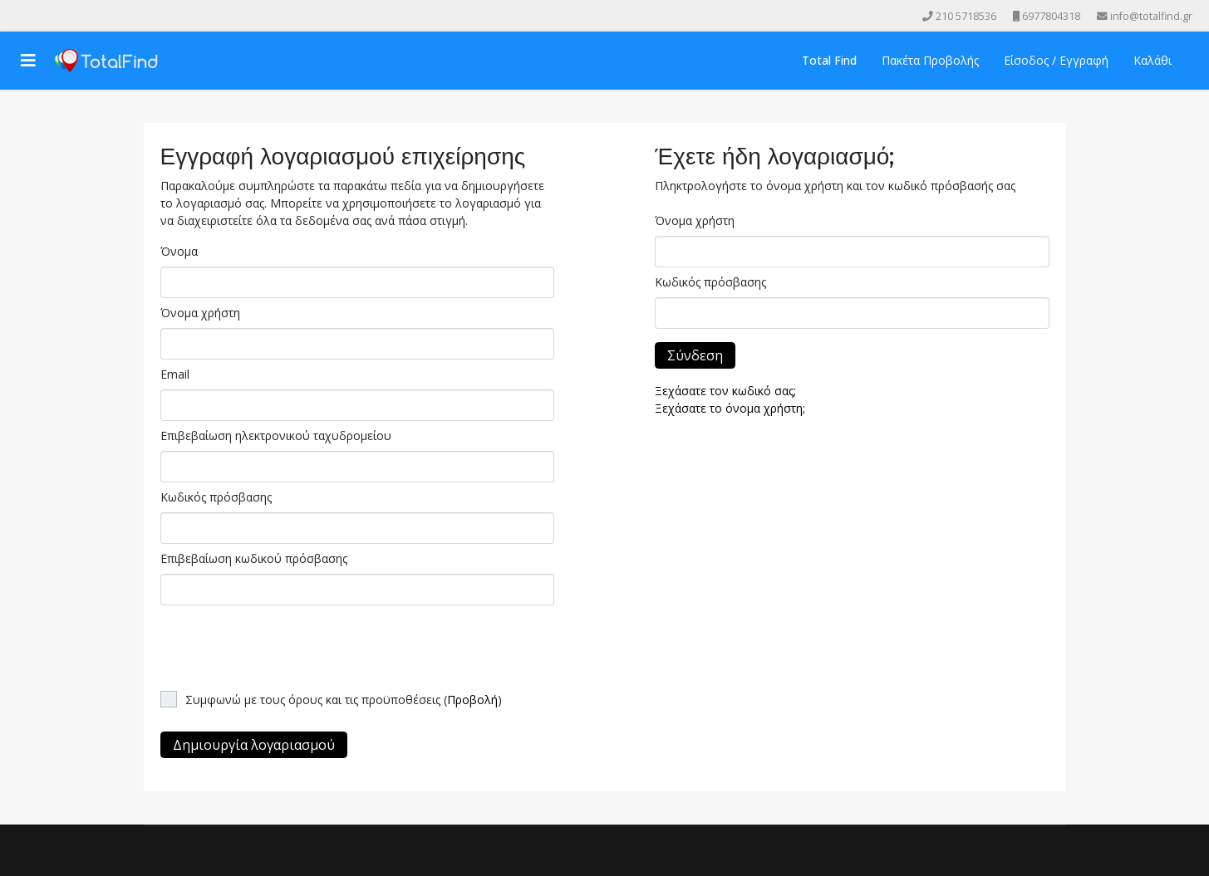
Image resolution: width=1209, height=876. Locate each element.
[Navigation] (28, 61)
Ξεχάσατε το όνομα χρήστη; (730, 408)
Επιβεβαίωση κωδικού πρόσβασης (253, 558)
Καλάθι (1152, 60)
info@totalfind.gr (1151, 16)
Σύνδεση (695, 355)
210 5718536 (966, 16)
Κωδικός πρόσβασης (216, 497)
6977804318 (1051, 16)
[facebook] (20, 15)
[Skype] (90, 15)
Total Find (829, 60)
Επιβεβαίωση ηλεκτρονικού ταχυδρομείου (275, 435)
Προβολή (472, 699)
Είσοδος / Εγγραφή (1056, 60)
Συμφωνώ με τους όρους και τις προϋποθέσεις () (343, 699)
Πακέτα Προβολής (930, 60)
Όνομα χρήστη (200, 313)
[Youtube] (43, 15)
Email (174, 374)
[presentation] (286, 643)
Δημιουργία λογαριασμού (254, 745)
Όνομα (179, 251)
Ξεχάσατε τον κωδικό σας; (725, 391)
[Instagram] (66, 15)
